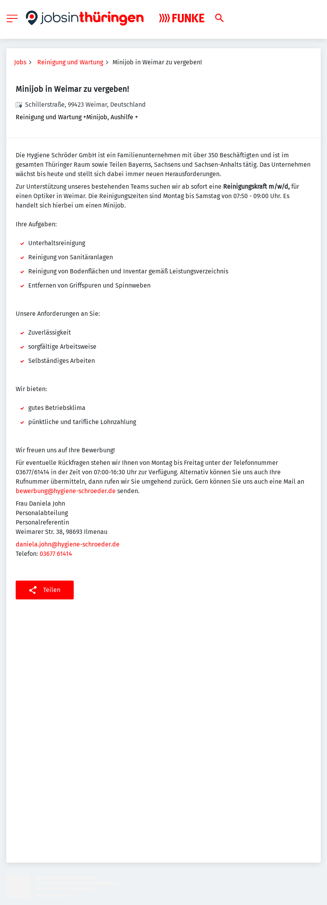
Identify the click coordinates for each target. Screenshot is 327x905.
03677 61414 (56, 553)
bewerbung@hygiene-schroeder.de (66, 491)
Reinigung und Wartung (70, 62)
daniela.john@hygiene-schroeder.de (68, 544)
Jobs (20, 62)
